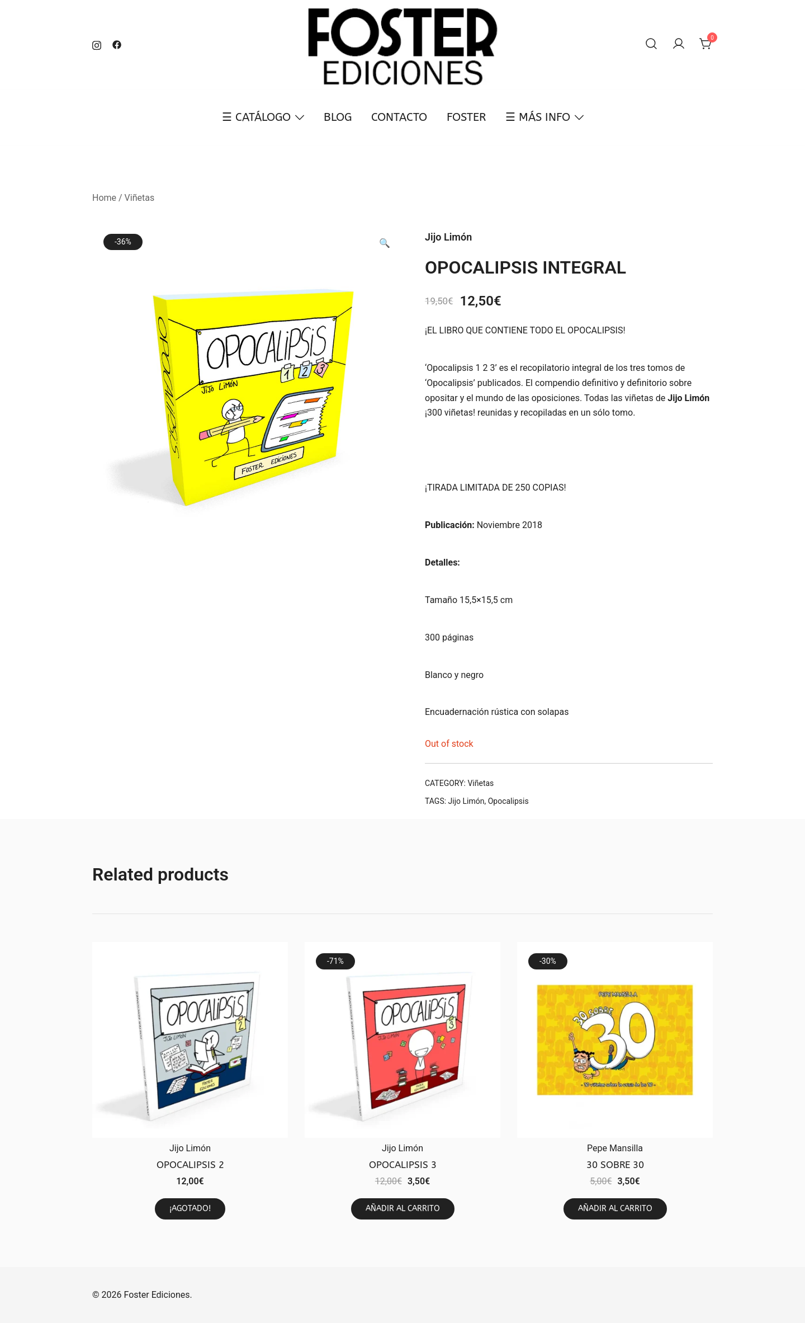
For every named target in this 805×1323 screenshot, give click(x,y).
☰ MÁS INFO (537, 117)
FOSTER (466, 117)
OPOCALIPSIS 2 (190, 1164)
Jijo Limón (688, 398)
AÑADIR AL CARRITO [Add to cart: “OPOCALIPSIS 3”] (403, 1208)
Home (104, 197)
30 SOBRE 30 (615, 1164)
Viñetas (140, 197)
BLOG (338, 117)
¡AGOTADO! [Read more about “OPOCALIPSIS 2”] (190, 1208)
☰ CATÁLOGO (256, 117)
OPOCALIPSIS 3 (403, 1164)
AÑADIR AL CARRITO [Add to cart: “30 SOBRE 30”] (615, 1208)
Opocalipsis (508, 801)
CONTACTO (399, 117)
